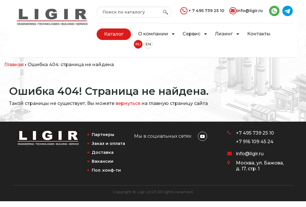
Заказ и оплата (108, 143)
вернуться (128, 103)
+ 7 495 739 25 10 (202, 10)
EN (148, 44)
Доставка (103, 152)
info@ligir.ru (246, 10)
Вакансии (102, 161)
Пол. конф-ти (106, 170)
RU (138, 44)
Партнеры (103, 134)
